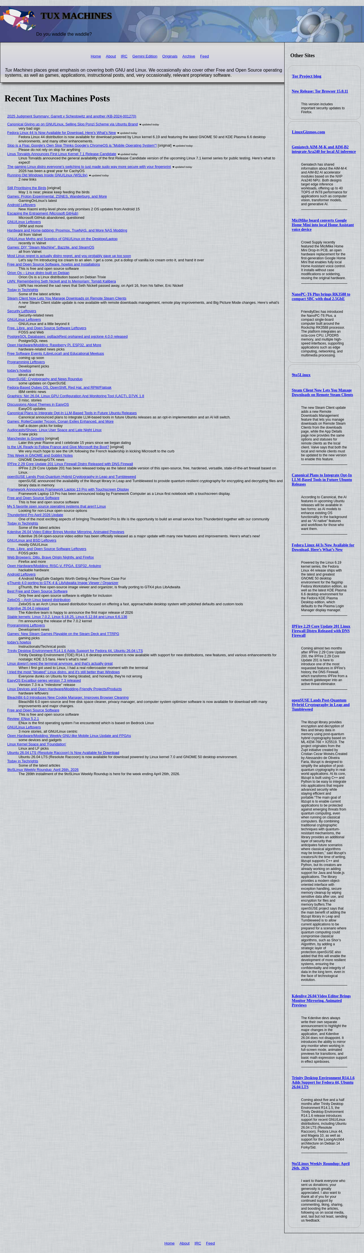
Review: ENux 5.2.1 (23, 719)
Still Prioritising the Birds (26, 188)
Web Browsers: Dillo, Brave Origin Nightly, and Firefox (50, 557)
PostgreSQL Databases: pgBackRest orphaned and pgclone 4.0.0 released (67, 336)
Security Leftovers (21, 311)
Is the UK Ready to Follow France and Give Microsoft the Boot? (58, 447)
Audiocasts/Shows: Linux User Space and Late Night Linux (54, 430)
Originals (170, 56)
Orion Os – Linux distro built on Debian (38, 273)
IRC (124, 56)
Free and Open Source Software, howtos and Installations (53, 264)
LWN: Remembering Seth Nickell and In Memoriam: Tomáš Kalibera (61, 281)
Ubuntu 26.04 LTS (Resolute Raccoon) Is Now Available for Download (63, 752)
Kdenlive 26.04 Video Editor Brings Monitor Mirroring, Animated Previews (321, 1000)
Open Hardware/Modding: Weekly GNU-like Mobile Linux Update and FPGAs (69, 736)
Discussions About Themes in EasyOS (38, 404)
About (111, 56)
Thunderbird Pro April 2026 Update (35, 515)
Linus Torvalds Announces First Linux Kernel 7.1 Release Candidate (61, 154)
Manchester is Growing (25, 438)
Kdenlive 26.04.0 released (28, 608)
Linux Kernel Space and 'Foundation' (36, 744)
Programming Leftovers (26, 362)
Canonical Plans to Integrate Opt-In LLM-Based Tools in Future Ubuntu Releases (322, 479)
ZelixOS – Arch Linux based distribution (38, 600)
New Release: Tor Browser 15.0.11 (320, 91)
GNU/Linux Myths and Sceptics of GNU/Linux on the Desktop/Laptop (62, 239)
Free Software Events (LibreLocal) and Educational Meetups (55, 353)
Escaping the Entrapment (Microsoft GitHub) (42, 213)
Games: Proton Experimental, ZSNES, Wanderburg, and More (57, 196)
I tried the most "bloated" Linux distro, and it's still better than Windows (63, 672)
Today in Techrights (22, 290)
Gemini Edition (144, 56)
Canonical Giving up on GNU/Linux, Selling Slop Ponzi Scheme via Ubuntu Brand (72, 124)
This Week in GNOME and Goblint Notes (40, 455)
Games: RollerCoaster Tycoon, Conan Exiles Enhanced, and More (60, 421)
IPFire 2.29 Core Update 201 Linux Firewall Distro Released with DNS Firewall (321, 631)
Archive (188, 56)
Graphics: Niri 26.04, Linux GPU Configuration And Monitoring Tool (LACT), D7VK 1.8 (75, 396)
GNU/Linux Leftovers (24, 222)
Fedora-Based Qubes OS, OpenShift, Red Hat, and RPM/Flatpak (59, 387)
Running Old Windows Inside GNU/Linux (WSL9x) (47, 175)
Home (96, 56)
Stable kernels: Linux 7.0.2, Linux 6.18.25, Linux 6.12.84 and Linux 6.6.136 (67, 617)
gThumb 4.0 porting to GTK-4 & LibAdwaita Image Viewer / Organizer (63, 583)
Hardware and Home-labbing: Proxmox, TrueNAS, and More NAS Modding (67, 230)
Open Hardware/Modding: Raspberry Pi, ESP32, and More (54, 345)
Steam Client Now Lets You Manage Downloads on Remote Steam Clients (322, 392)
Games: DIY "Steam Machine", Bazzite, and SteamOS (50, 247)
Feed (204, 56)
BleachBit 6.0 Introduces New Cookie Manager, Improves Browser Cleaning (68, 697)
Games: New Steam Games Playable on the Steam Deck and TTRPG (63, 634)
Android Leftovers (21, 205)
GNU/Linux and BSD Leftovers (32, 540)
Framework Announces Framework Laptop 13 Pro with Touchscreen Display (68, 489)
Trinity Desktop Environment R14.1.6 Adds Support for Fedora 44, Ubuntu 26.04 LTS (323, 1082)
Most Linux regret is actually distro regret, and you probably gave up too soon (69, 256)
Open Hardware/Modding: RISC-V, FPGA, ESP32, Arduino (54, 566)
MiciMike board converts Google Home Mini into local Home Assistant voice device (323, 225)
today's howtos (19, 370)
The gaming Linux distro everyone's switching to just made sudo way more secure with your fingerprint (89, 166)
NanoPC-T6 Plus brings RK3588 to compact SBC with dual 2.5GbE (321, 296)
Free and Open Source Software (33, 498)
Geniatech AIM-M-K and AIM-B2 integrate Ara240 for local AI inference (324, 149)
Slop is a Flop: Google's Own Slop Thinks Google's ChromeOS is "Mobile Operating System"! (82, 145)
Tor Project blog (306, 76)
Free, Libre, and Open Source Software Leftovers (47, 328)
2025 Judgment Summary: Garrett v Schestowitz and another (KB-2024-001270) (71, 116)
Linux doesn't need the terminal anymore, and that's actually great (60, 663)
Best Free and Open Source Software (37, 591)
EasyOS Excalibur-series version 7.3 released (44, 680)
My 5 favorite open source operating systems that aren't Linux (56, 506)
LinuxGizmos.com (308, 132)
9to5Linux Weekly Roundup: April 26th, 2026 (43, 769)
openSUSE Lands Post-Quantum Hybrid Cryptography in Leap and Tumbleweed (321, 704)
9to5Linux (301, 375)
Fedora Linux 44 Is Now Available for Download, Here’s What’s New (323, 547)
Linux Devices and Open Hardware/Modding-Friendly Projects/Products (64, 689)
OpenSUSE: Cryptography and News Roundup (45, 379)
